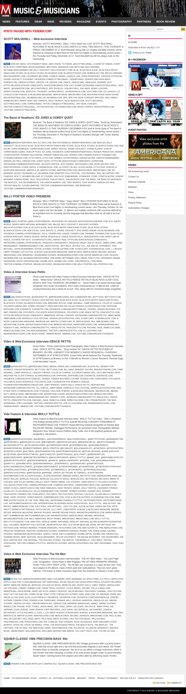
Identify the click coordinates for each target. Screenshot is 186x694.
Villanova (78, 628)
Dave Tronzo (65, 488)
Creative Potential (111, 76)
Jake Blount (109, 503)
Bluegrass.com (53, 73)
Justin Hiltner (86, 506)
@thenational (86, 466)
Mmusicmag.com (77, 94)
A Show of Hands (103, 64)
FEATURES (22, 21)
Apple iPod (117, 579)
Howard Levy (104, 82)
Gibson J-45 (42, 82)
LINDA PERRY (69, 509)
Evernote (25, 309)
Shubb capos (84, 534)
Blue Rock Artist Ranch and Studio (54, 146)
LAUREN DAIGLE (56, 91)
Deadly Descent (58, 591)
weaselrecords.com (65, 264)
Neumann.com (54, 98)
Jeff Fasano (67, 164)
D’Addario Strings (107, 488)
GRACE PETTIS (92, 312)
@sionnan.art (77, 463)
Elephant (28, 79)
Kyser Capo (81, 249)
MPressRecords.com (85, 324)
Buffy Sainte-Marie (54, 482)
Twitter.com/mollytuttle (31, 543)
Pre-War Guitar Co (87, 528)
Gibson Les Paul (12, 161)
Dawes (76, 488)
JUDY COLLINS (70, 506)
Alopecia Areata (53, 476)
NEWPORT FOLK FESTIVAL (67, 173)
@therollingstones (15, 470)
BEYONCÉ (104, 479)
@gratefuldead (13, 451)
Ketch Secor (43, 509)
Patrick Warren (28, 528)
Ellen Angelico (24, 491)
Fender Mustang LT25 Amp (65, 379)
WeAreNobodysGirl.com (17, 334)
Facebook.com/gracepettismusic (67, 309)
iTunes (35, 606)
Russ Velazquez (83, 622)
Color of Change (112, 303)
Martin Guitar (48, 170)
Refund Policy (135, 203)
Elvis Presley (38, 597)
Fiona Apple (38, 494)
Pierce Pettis (57, 327)
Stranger (84, 176)
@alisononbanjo (56, 439)
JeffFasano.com (84, 164)
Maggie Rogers (42, 512)
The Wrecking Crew (39, 628)
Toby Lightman (24, 403)
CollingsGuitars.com (15, 485)
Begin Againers (37, 67)
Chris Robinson (20, 149)
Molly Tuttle (102, 519)
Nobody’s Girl (11, 327)
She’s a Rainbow (67, 534)
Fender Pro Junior (58, 233)
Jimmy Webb (114, 315)
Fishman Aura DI (92, 155)
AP (84, 579)
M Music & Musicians (67, 613)
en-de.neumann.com (109, 230)
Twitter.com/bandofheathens (57, 185)
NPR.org (99, 98)
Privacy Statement (137, 197)
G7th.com (48, 158)
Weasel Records (42, 264)
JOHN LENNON (36, 609)
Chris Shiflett (89, 482)
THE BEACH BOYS (84, 625)
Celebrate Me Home (37, 76)
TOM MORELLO (82, 540)
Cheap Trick (48, 588)
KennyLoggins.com (14, 91)
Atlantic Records (111, 582)
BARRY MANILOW (12, 585)
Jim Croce (90, 606)
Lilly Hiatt (56, 509)
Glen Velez (116, 233)
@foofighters (115, 448)
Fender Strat (20, 600)
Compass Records (63, 485)
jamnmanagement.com (31, 246)
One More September (62, 258)
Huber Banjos (35, 497)
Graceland (78, 82)
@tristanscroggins (94, 470)
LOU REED (50, 613)
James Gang (109, 243)
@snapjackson (94, 463)
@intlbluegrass (91, 451)
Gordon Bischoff (13, 237)
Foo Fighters (65, 494)
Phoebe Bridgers (47, 528)
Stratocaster (106, 176)
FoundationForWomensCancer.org (23, 385)
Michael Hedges (107, 252)
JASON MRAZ (46, 606)
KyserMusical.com (47, 167)
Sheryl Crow (50, 534)
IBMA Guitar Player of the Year (21, 500)
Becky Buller (11, 479)
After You (16, 579)
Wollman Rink (33, 631)
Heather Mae (98, 385)
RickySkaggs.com (74, 101)
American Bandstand (34, 579)
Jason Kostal (51, 246)
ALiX (111, 221)
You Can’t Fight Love (86, 631)
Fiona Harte (101, 379)
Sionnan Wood (12, 537)
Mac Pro (118, 613)
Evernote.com (40, 309)
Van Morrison (82, 185)
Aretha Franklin (61, 143)
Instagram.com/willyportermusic (23, 243)
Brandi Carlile (35, 482)
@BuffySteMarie (106, 442)
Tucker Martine (30, 185)
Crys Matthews (105, 372)
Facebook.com (68, 597)
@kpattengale (65, 454)
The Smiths (68, 540)
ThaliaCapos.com (75, 179)
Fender (92, 309)
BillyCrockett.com (61, 70)
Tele (32, 179)
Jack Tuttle (95, 503)
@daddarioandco (98, 445)
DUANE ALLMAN (95, 149)
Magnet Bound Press (64, 512)
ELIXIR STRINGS (76, 306)
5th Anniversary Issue (138, 171)
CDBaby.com (33, 588)
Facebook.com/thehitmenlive (93, 597)
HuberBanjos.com (54, 497)
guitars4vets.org (42, 240)
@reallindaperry (69, 460)
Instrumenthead (93, 500)
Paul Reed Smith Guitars (54, 619)
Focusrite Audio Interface (51, 312)
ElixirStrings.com (95, 306)
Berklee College (29, 479)
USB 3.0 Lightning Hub (90, 331)
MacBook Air (42, 321)
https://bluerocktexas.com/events (23, 85)
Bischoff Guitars (88, 224)
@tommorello (59, 470)
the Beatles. (11, 182)
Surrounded (34, 104)
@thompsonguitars (39, 470)
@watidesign (34, 473)
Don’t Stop (49, 594)
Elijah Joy (9, 491)
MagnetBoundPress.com (91, 512)
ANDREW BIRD (104, 476)
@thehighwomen (68, 466)
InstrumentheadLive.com (23, 503)
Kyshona (44, 391)
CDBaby (22, 588)
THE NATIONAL (30, 540)
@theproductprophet (108, 466)
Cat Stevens (73, 482)
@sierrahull (62, 463)
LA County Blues (68, 167)
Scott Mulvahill (94, 101)
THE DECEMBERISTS (29, 182)
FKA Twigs (51, 494)
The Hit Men (21, 628)
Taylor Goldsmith (66, 537)
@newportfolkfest (15, 460)
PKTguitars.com (67, 528)
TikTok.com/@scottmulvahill (59, 104)
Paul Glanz (115, 616)
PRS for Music (82, 619)
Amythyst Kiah (88, 476)
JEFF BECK (65, 246)
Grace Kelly (67, 385)
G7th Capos (35, 158)
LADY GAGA (67, 609)
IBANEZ (94, 603)
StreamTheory (98, 400)
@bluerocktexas (20, 297)
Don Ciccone (114, 591)
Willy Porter (85, 264)
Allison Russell (34, 476)
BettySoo (98, 297)
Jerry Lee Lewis (74, 606)
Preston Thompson (14, 531)
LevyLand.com (94, 91)
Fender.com (10, 82)
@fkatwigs (99, 448)
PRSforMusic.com (13, 622)
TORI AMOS (96, 261)
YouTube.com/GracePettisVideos (95, 334)
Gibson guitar (87, 158)
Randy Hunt (26, 101)
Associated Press (90, 582)
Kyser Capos (28, 167)
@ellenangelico (83, 448)
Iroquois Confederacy (55, 243)
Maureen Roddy (59, 515)
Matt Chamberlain (14, 515)
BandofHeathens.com (84, 143)
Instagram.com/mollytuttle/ (66, 500)
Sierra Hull (112, 534)
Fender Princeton (103, 152)
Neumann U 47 (29, 173)
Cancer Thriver (41, 372)
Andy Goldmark (56, 579)
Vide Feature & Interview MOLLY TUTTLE (32, 414)
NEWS (6, 21)
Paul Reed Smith (31, 619)
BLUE (76, 70)
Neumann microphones (36, 258)
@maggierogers (13, 457)
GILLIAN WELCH (102, 494)
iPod (28, 606)
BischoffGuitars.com (15, 227)
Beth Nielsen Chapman (87, 67)
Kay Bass (85, 88)
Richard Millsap (31, 176)
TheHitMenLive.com (61, 628)
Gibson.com (55, 82)
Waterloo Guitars (57, 543)
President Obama (110, 258)
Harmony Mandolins (78, 603)
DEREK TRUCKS (59, 149)
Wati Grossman (102, 543)
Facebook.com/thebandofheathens (72, 152)
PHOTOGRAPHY (121, 21)
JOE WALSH (92, 246)
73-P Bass (67, 64)
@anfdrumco (11, 442)
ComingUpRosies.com (40, 485)
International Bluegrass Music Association (62, 503)
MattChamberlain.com (37, 515)
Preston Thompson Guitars (41, 531)
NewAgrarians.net (108, 324)
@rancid (53, 460)
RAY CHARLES (40, 101)
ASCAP (63, 582)
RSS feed (161, 683)
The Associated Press (62, 625)
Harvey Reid (59, 240)
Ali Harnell (80, 473)
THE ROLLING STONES (50, 540)
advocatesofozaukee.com (93, 221)
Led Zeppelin (81, 609)
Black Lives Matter (43, 300)
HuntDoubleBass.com (56, 85)
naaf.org (35, 522)
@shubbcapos (24, 463)
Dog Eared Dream (86, 230)
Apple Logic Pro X (13, 582)
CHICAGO (60, 588)
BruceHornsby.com (14, 76)
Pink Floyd (94, 258)
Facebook (53, 597)
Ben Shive (51, 67)
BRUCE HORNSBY (113, 73)
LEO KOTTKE (27, 252)
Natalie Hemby (49, 522)
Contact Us (133, 176)
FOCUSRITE (29, 312)
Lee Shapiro (95, 609)
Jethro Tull (79, 246)
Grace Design (31, 237)
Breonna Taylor (57, 303)
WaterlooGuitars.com (80, 543)
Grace (66, 82)
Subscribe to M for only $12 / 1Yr (144, 47)
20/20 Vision (55, 64)
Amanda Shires (71, 476)
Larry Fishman (12, 252)
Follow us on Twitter (142, 53)
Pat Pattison (104, 525)
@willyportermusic (39, 221)
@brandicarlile (87, 442)
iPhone (21, 606)
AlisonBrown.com (14, 476)
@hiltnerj (28, 451)
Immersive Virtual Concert (59, 315)
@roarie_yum (87, 460)
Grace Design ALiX (50, 237)
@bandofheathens (21, 143)
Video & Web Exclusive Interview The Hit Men (35, 554)
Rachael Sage (94, 327)
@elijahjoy (66, 448)
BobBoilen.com (95, 73)
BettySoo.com (113, 297)
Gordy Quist (43, 161)
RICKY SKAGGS (55, 101)
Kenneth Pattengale (23, 509)
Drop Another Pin (57, 306)
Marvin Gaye (75, 252)
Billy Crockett (42, 70)
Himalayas (90, 82)
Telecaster (42, 179)
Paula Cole (103, 397)
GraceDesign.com (94, 237)
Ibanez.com (10, 606)
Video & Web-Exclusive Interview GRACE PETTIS (37, 341)
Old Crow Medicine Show (82, 525)
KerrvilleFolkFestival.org (64, 318)
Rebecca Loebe (112, 327)
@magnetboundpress (35, 457)
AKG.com (46, 143)
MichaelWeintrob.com (16, 519)
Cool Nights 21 (48, 230)
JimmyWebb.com (12, 318)
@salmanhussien (105, 460)
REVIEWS (66, 21)
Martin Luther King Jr (63, 321)
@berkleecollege (30, 442)
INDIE (50, 21)
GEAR (38, 21)
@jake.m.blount (110, 451)
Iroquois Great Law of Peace (85, 243)
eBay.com (90, 594)
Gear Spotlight (34, 664)
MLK (93, 321)
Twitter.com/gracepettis (62, 331)
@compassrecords (57, 445)
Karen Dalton (103, 506)
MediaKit (132, 187)
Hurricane (97, 161)
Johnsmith (105, 246)
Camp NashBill (75, 303)
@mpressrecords (59, 297)
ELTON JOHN (17, 597)
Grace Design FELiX (72, 237)
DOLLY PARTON (88, 488)
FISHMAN (89, 233)
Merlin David (60, 94)
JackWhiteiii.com (20, 88)
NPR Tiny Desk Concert (81, 98)
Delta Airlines (76, 591)
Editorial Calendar (136, 182)
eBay (81, 594)
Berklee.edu (77, 479)
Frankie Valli (64, 600)
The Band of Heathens (109, 179)
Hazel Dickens (18, 497)
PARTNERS (144, 21)
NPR (65, 98)
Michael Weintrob (94, 515)
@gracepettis (39, 297)
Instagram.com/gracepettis (91, 315)
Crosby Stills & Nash (93, 588)
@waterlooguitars (14, 473)
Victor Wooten (45, 107)
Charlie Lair (73, 76)
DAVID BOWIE (24, 591)
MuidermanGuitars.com (70, 255)
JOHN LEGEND (21, 609)
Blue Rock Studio (34, 73)
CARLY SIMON (98, 585)
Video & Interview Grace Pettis (24, 272)
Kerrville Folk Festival (35, 318)
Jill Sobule (42, 388)
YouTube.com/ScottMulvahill (20, 110)
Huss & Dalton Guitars (77, 497)
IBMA (117, 497)
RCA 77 (17, 176)
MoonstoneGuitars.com (39, 324)
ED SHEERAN (102, 594)
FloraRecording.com (16, 158)
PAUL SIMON (111, 98)
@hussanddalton (45, 451)
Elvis (27, 597)
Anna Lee (117, 476)
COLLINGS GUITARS (107, 482)
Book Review (165, 21)
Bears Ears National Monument (29, 224)
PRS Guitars (98, 619)
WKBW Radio (17, 631)
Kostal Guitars (42, 249)
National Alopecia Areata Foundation (100, 522)
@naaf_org (93, 457)
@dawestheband (32, 448)
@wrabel (47, 473)
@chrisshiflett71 (13, 445)
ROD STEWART (66, 622)
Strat (94, 176)
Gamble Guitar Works (66, 158)
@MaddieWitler (96, 454)
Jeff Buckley (56, 88)
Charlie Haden (57, 76)
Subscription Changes (138, 208)
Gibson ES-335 (100, 600)
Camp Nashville (92, 303)
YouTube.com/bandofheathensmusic (24, 188)
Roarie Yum (85, 531)
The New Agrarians (36, 331)
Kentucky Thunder (36, 91)
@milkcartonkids (58, 457)
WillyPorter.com (103, 264)
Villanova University (97, 628)
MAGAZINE (84, 21)
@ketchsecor (47, 454)
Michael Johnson (79, 616)
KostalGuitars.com (63, 249)
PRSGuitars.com (33, 622)
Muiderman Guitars (45, 255)
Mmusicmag (68, 519)
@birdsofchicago (67, 442)
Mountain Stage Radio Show (102, 94)
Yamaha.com (68, 334)
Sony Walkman (101, 622)
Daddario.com (108, 485)
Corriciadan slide (40, 149)
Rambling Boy (11, 101)
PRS (72, 619)
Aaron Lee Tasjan (63, 473)
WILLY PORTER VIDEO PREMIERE (27, 196)
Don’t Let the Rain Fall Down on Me (23, 594)
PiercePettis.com (76, 327)
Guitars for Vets (21, 240)
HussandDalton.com (102, 497)
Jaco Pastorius (39, 88)
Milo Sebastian (37, 519)
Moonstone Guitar (14, 324)
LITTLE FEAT (99, 167)
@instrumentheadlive (68, 451)
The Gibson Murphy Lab (53, 182)
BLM (57, 300)
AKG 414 (37, 143)
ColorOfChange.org (15, 306)
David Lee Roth (40, 591)
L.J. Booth (116, 249)
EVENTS (101, 21)
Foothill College (84, 494)
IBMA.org (44, 500)
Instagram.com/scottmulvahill (99, 85)
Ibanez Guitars (107, 603)
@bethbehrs (48, 442)
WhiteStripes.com (104, 107)
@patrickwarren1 (37, 460)
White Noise (38, 334)
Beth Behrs (91, 479)
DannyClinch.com (29, 488)
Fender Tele (94, 491)
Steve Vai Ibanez (33, 625)
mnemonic (28, 255)
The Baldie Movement (88, 537)
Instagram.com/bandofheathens (22, 164)
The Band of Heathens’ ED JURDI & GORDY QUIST (38, 117)
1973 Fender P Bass (37, 64)
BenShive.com (65, 67)
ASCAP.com (73, 582)
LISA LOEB (55, 391)
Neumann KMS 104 (36, 98)
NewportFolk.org (57, 525)
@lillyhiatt (80, 454)
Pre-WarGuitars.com (110, 528)
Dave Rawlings (48, 488)
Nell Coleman (11, 525)
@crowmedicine (78, 445)
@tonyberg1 (75, 470)
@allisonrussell (76, 439)
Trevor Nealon (12, 185)
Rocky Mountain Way (28, 261)
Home (7, 678)
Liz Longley (109, 91)
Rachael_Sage (40, 400)
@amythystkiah (96, 439)
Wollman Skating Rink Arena (58, 631)
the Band (91, 179)
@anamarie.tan (114, 439)
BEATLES (101, 143)
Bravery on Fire (84, 369)
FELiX (44, 233)
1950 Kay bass (18, 64)
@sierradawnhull (43, 463)
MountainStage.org (15, 98)
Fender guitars (77, 491)
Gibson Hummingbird (107, 158)
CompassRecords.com (87, 485)
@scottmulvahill (83, 64)
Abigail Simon (56, 366)
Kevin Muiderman (24, 249)
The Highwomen (109, 537)
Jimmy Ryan (103, 606)
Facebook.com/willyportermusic (22, 233)
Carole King (113, 585)
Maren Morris (113, 512)
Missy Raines (54, 519)
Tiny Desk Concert (86, 104)
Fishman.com (109, 155)
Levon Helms (85, 167)
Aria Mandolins (33, 582)
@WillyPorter (19, 221)
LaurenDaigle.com (75, 91)
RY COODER (47, 176)
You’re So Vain (107, 631)
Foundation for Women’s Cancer (70, 382)
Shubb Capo (46, 261)
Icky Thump (75, 85)
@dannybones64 (13, 448)
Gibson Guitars (26, 82)
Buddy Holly (84, 585)
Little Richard (25, 613)
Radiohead (9, 261)
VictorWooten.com (65, 107)
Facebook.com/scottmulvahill (51, 79)
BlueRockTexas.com (75, 73)
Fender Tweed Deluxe (56, 155)
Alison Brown (95, 473)
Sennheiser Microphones (28, 534)
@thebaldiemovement (45, 466)
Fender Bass (77, 79)
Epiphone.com (11, 309)
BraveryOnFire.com (105, 369)
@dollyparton (51, 448)
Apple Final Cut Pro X (98, 579)
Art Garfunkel (50, 582)
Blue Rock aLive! (89, 70)
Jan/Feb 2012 (50, 664)
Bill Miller (54, 224)
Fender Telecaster (31, 155)
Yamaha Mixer (53, 334)
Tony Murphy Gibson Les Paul (98, 182)
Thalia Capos (57, 179)
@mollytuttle (78, 457)
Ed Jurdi (46, 152)
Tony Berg (96, 540)
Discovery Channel (95, 591)
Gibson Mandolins (42, 603)
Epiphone (112, 306)
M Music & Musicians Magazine (35, 94)
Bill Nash (9, 300)
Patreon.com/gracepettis (34, 327)
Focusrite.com (75, 312)
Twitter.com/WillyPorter (18, 264)
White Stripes (85, 107)
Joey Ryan (40, 506)
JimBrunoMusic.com (23, 506)
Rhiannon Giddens (68, 531)
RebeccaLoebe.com (14, 331)
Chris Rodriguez (90, 76)
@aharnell (39, 439)
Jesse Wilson (101, 164)
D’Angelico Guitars (67, 594)
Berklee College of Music (54, 479)
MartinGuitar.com (67, 170)
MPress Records (63, 324)
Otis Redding (88, 173)
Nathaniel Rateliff (68, 522)
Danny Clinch (11, 488)
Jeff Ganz (59, 606)
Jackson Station (50, 164)
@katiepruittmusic (27, 454)
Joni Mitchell (71, 88)
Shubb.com (60, 261)
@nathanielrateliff (112, 457)
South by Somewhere (66, 176)
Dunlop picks (33, 152)
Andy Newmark (74, 579)
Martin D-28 (33, 170)
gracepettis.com (109, 312)
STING (71, 261)
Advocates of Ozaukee (64, 221)
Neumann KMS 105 (13, 258)
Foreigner (50, 600)
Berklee (26, 585)
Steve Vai (18, 625)
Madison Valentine (22, 512)
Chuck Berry (73, 588)
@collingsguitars (35, 445)
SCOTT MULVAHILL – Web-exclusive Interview (35, 39)
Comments (175, 683)
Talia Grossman (45, 537)
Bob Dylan (33, 230)
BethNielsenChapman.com (18, 70)
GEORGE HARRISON (82, 600)
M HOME (132, 42)
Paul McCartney (105, 173)
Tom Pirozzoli (82, 261)
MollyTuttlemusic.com (16, 522)
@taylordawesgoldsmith (18, 466)
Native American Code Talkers (101, 255)
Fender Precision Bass (97, 79)
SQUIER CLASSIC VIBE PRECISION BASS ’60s (36, 638)
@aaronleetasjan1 (21, 439)
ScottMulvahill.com (15, 104)
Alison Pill (94, 366)
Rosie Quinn (99, 531)
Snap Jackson (28, 537)
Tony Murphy (74, 182)
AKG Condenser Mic (81, 297)
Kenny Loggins (99, 88)
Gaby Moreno (51, 385)
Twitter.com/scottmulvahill (20, 107)
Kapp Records (52, 609)
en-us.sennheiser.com (46, 491)
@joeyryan (10, 454)
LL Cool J (39, 613)
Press (131, 192)
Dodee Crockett (13, 79)
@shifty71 (9, 463)
